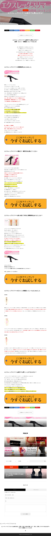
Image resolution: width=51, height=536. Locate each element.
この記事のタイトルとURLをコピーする (25, 35)
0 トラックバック (36, 489)
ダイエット (25, 10)
